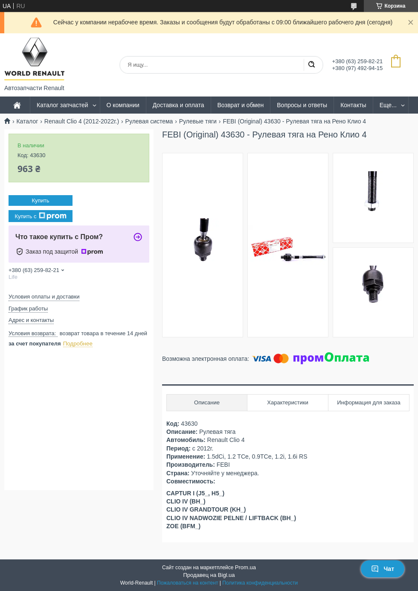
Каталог (27, 121)
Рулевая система (149, 121)
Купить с (40, 216)
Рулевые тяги (198, 121)
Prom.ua (245, 567)
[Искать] (311, 65)
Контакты (353, 105)
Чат (382, 569)
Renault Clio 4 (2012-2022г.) (81, 121)
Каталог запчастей (62, 105)
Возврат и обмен (241, 105)
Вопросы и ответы (302, 105)
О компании (123, 105)
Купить (40, 200)
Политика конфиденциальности (260, 583)
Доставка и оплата (178, 105)
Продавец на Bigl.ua (209, 575)
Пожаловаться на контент (187, 583)
